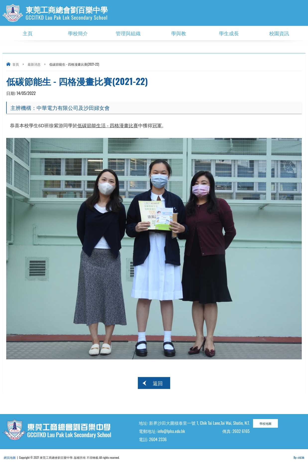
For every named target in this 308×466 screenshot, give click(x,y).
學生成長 (229, 33)
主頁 (28, 33)
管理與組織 (128, 33)
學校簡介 (78, 33)
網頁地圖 (10, 457)
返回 (158, 383)
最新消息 (34, 64)
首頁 (15, 64)
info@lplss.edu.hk (171, 431)
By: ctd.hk (299, 457)
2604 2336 (157, 439)
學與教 (178, 33)
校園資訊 (279, 33)
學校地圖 (265, 423)
